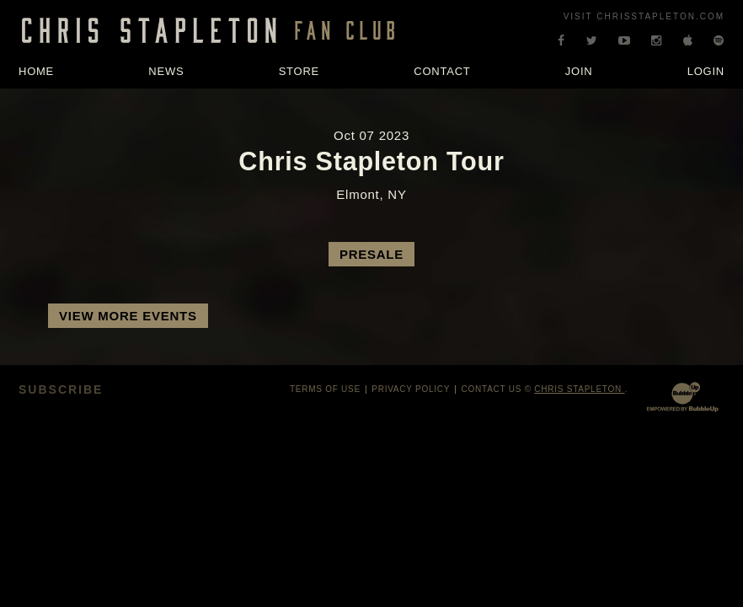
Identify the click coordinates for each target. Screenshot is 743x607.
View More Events (128, 316)
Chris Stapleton (579, 389)
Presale (371, 254)
